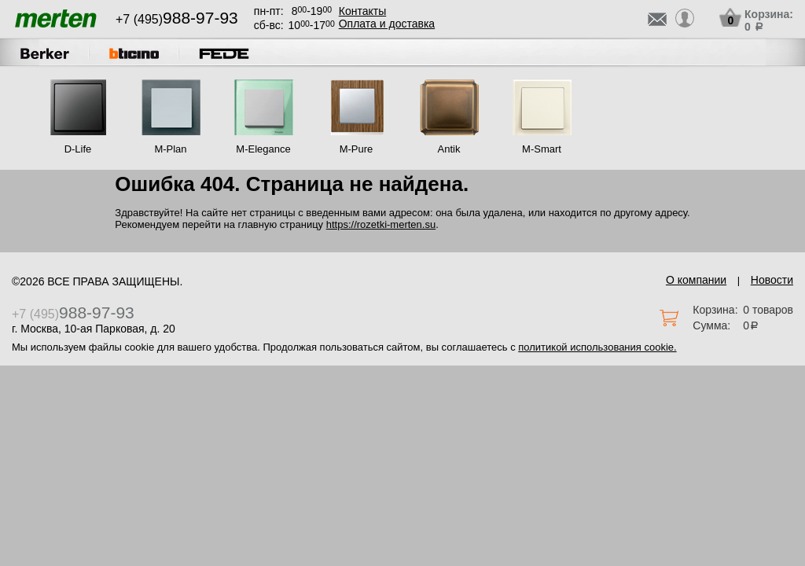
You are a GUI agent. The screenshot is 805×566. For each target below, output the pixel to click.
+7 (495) (177, 19)
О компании (696, 280)
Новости (772, 280)
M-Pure (356, 149)
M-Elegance (263, 149)
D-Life (78, 149)
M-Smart (541, 149)
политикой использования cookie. (597, 347)
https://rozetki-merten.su (381, 224)
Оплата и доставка (387, 23)
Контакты (362, 11)
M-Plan (170, 149)
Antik (449, 149)
